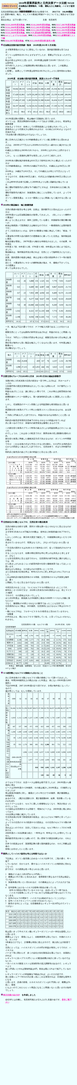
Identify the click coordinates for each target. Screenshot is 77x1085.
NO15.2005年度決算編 (40, 27)
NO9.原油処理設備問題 (40, 33)
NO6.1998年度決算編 (41, 35)
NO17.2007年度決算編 (65, 25)
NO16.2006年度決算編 (14, 27)
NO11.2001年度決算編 (65, 30)
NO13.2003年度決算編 (14, 30)
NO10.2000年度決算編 (14, 33)
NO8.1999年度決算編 (66, 33)
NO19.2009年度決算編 (14, 25)
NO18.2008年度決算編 (40, 25)
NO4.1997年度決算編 (14, 41)
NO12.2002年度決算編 (40, 30)
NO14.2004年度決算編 (65, 27)
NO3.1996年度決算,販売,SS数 (42, 41)
